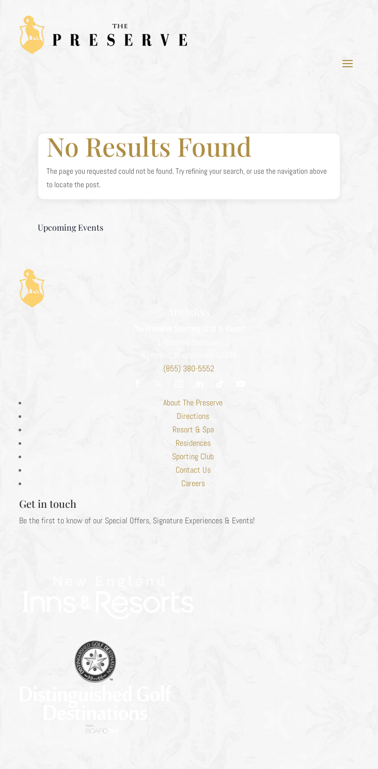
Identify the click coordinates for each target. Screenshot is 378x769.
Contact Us (193, 469)
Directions (193, 416)
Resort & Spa (193, 429)
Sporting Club (193, 456)
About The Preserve (193, 402)
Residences (193, 443)
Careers (193, 483)
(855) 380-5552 (188, 368)
